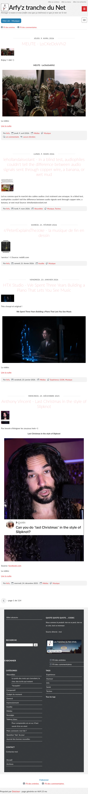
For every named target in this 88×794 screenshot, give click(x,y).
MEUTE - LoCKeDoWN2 (44, 43)
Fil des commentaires (28, 27)
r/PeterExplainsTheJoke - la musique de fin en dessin (44, 233)
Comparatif (11, 690)
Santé (48, 687)
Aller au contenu (53, 2)
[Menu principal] (84, 8)
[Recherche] (19, 644)
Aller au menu (66, 2)
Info (47, 683)
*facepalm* (16, 685)
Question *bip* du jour (16, 735)
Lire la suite (6, 126)
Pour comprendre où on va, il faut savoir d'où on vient (25, 724)
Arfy (8, 133)
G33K (62, 380)
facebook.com (14, 565)
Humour (49, 679)
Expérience (54, 380)
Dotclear (16, 791)
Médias (36, 133)
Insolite (41, 263)
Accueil (9, 760)
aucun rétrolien (29, 137)
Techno (58, 208)
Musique (47, 133)
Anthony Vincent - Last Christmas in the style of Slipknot (44, 404)
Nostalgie (10, 715)
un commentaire (12, 137)
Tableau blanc (12, 719)
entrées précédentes (3, 600)
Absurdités (38, 208)
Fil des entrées (9, 27)
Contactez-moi (12, 752)
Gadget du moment (14, 694)
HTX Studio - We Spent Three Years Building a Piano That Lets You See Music (44, 287)
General (10, 698)
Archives (10, 764)
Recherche (11, 640)
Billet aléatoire (12, 617)
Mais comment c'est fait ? (17, 731)
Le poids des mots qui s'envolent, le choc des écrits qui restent (26, 680)
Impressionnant (13, 703)
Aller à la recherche (79, 2)
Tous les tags (51, 697)
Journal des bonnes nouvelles (18, 739)
